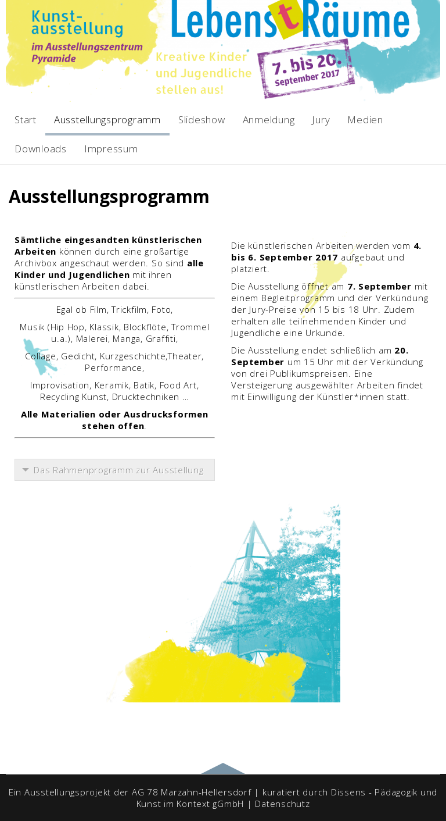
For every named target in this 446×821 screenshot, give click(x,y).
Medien (365, 119)
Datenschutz (282, 803)
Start (26, 119)
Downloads (41, 148)
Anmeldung (269, 119)
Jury (321, 119)
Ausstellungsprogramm (107, 119)
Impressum (111, 148)
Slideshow (201, 119)
